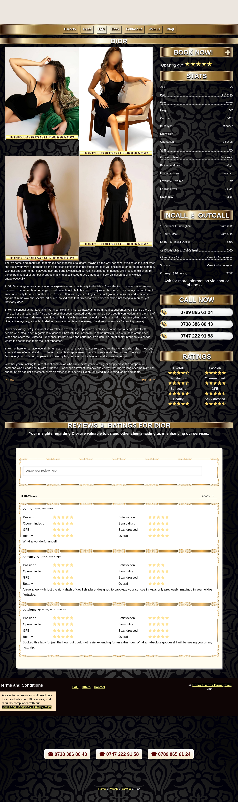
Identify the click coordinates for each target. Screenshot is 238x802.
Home (102, 788)
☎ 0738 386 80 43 (67, 754)
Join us (154, 29)
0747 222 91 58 (197, 335)
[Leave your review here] (112, 471)
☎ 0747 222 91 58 (119, 754)
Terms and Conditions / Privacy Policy (26, 707)
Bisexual (126, 788)
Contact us (134, 29)
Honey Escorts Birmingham (211, 685)
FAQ (101, 29)
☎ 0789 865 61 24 (171, 754)
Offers (86, 687)
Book (115, 29)
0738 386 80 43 (197, 324)
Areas (86, 29)
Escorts (70, 29)
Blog (170, 29)
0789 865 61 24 (197, 312)
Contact (99, 687)
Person (113, 788)
